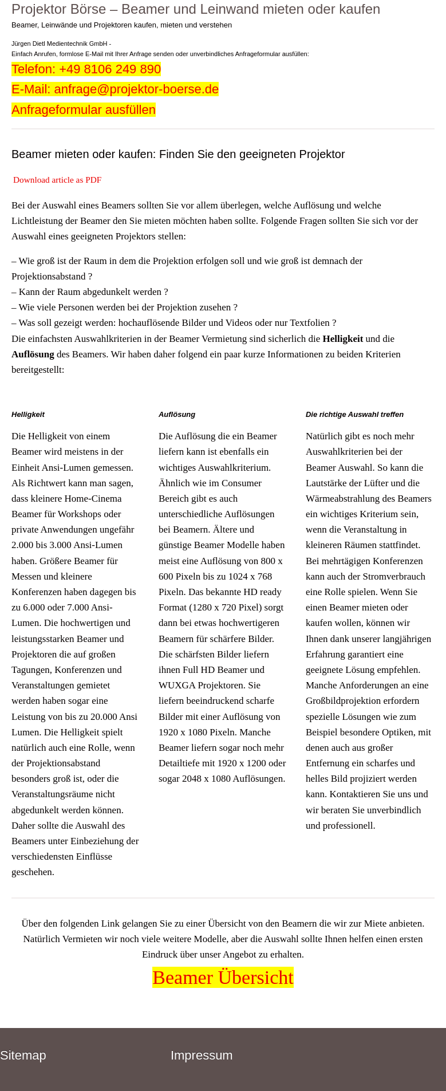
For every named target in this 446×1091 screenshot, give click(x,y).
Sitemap (23, 1055)
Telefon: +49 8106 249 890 (86, 69)
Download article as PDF (57, 179)
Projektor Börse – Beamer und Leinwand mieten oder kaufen (195, 9)
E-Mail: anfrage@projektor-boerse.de (115, 89)
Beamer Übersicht (222, 977)
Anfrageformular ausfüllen (83, 110)
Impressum (202, 1055)
